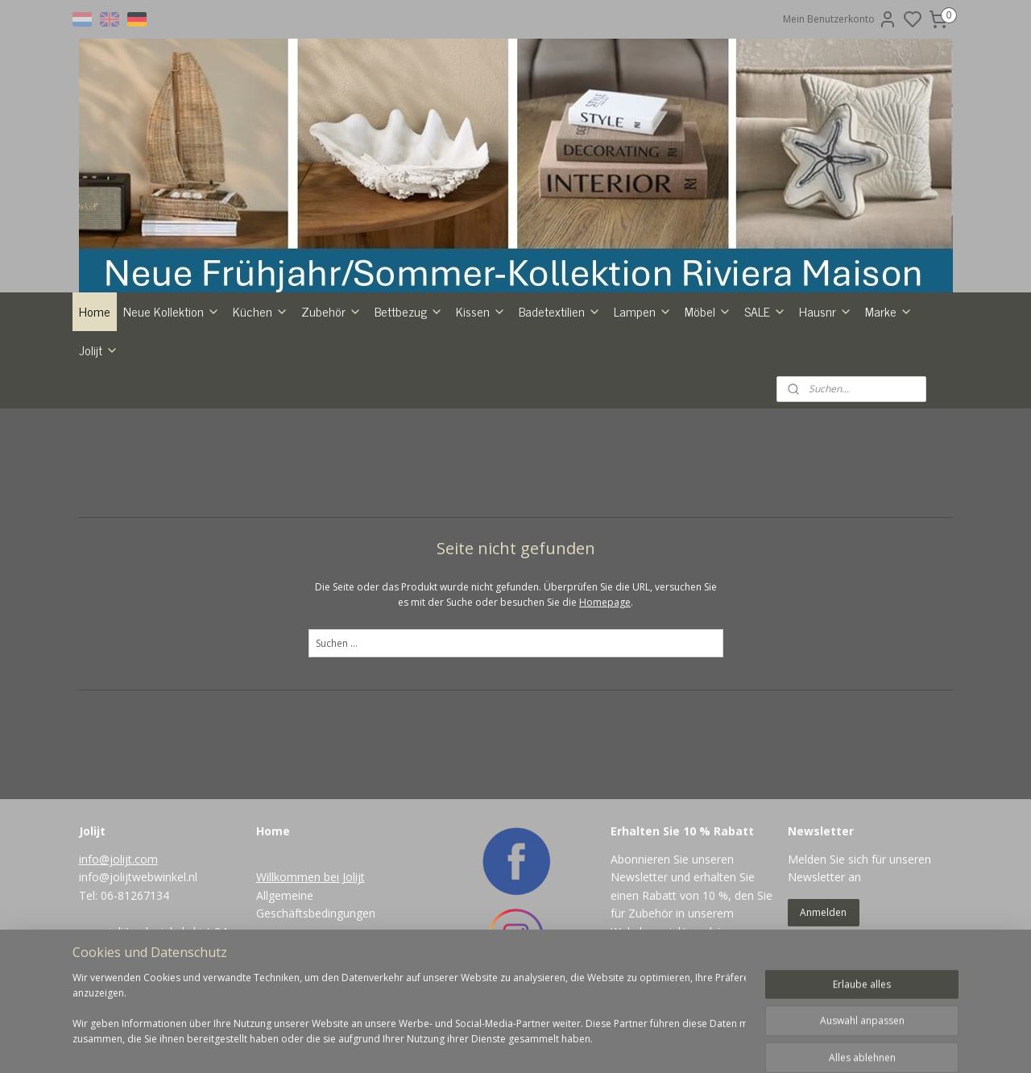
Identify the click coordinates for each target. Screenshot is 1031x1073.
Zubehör (331, 310)
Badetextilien (560, 310)
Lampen (643, 310)
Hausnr (825, 310)
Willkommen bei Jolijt (310, 876)
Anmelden (823, 912)
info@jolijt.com (118, 859)
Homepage (605, 602)
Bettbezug (409, 310)
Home (94, 310)
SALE (765, 310)
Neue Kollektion (171, 310)
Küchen (260, 310)
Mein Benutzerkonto (840, 19)
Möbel (708, 310)
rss (582, 1044)
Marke (889, 310)
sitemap (548, 1044)
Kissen (481, 310)
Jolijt (98, 349)
